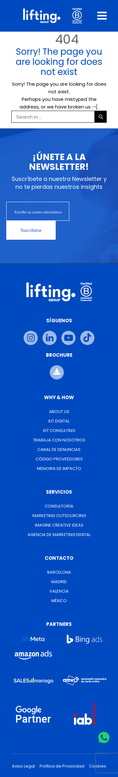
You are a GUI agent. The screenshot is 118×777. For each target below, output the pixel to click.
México (59, 601)
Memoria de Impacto (59, 469)
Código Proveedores (59, 459)
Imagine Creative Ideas (59, 525)
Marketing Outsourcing (59, 516)
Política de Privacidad (62, 766)
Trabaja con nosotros (59, 440)
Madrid (59, 582)
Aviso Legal (23, 766)
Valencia (59, 591)
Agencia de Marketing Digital (59, 535)
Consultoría (59, 506)
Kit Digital (59, 421)
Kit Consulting (59, 431)
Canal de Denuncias (59, 450)
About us (59, 412)
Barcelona (59, 572)
